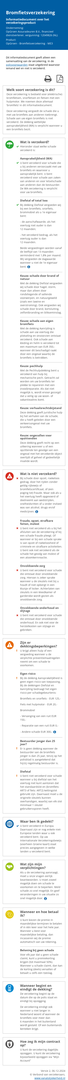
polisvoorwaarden (17, 64)
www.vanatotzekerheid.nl (49, 1078)
